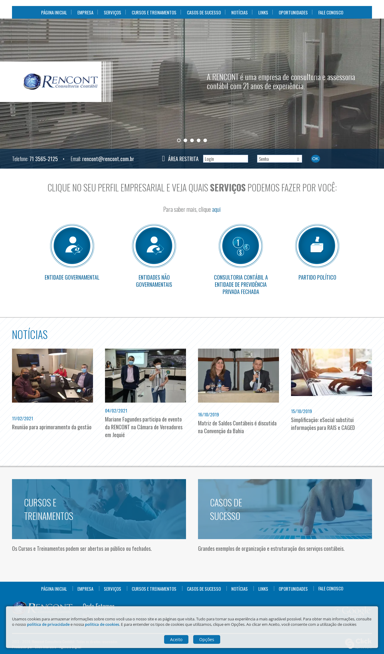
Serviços (112, 12)
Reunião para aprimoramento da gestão (52, 427)
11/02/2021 (22, 418)
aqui (216, 209)
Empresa (85, 12)
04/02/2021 (116, 410)
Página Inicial (54, 12)
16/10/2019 (208, 414)
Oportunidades (293, 12)
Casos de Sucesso (204, 12)
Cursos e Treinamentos (154, 12)
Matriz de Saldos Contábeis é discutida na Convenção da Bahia (237, 427)
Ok (315, 158)
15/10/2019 (301, 411)
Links (263, 12)
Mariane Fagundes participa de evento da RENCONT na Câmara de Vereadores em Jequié (143, 427)
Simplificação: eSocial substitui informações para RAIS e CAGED (323, 423)
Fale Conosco (330, 12)
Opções (206, 639)
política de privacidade (48, 624)
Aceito (176, 639)
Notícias (239, 12)
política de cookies (102, 624)
